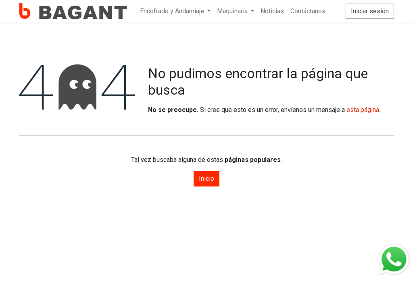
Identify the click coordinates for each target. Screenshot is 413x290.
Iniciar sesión (370, 11)
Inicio (206, 178)
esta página (362, 110)
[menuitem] (175, 11)
